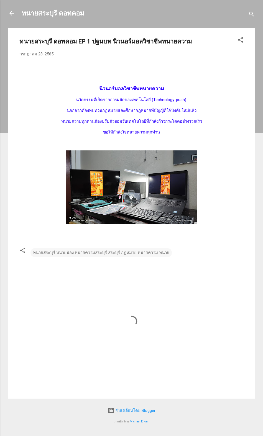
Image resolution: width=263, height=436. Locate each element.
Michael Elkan (139, 421)
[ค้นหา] (251, 15)
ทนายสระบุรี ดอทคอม (53, 13)
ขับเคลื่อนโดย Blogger (131, 410)
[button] (240, 41)
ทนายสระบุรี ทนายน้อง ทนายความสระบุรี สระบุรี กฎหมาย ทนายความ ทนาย (101, 252)
